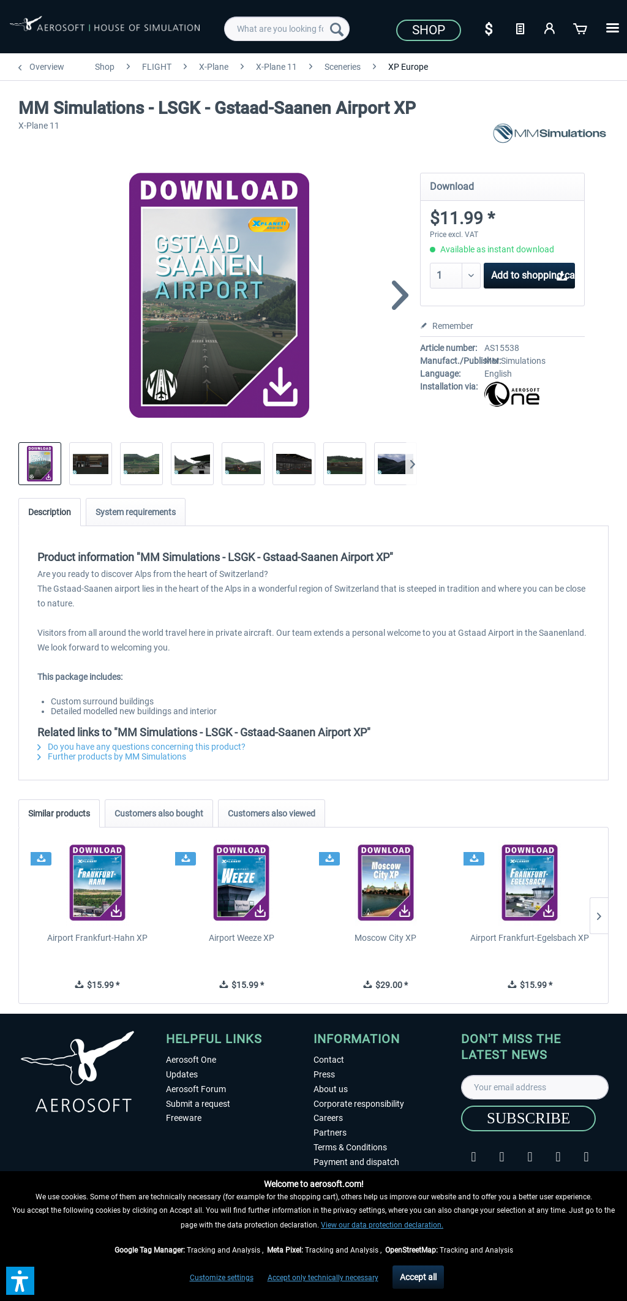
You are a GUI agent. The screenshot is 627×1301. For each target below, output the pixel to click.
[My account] (550, 27)
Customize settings (221, 1277)
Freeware (183, 1118)
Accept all (418, 1277)
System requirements (136, 512)
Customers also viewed (271, 813)
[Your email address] (535, 1087)
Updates (182, 1074)
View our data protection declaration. (382, 1225)
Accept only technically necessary (323, 1277)
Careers (328, 1118)
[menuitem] (287, 29)
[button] (20, 1281)
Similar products (59, 813)
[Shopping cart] (581, 27)
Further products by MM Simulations (111, 756)
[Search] (337, 29)
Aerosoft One (191, 1060)
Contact (329, 1060)
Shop (428, 30)
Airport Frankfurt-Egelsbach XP (529, 938)
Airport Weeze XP (241, 938)
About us (331, 1089)
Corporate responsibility (359, 1104)
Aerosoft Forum (196, 1089)
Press (324, 1074)
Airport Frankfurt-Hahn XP (97, 938)
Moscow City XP (385, 938)
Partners (330, 1132)
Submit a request (198, 1104)
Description (49, 512)
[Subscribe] (528, 1118)
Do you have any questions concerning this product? (141, 747)
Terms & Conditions (350, 1147)
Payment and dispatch (356, 1162)
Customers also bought (159, 813)
